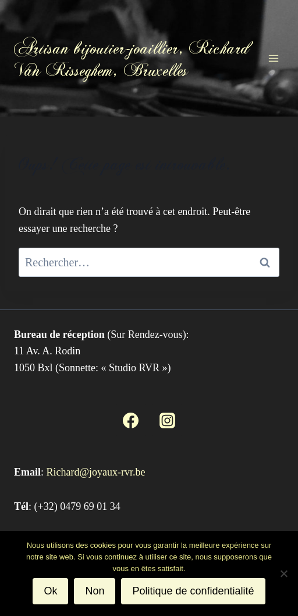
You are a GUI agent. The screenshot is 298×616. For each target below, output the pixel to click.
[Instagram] (167, 420)
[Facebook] (131, 420)
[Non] (283, 573)
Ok (50, 591)
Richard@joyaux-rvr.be (96, 472)
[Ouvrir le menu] (273, 58)
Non (94, 591)
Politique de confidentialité (193, 591)
